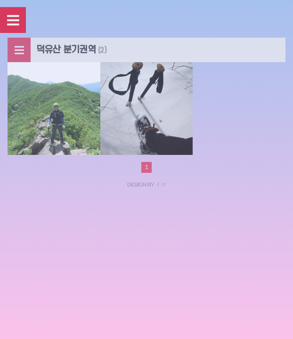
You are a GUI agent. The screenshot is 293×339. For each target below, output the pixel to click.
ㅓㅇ (160, 184)
